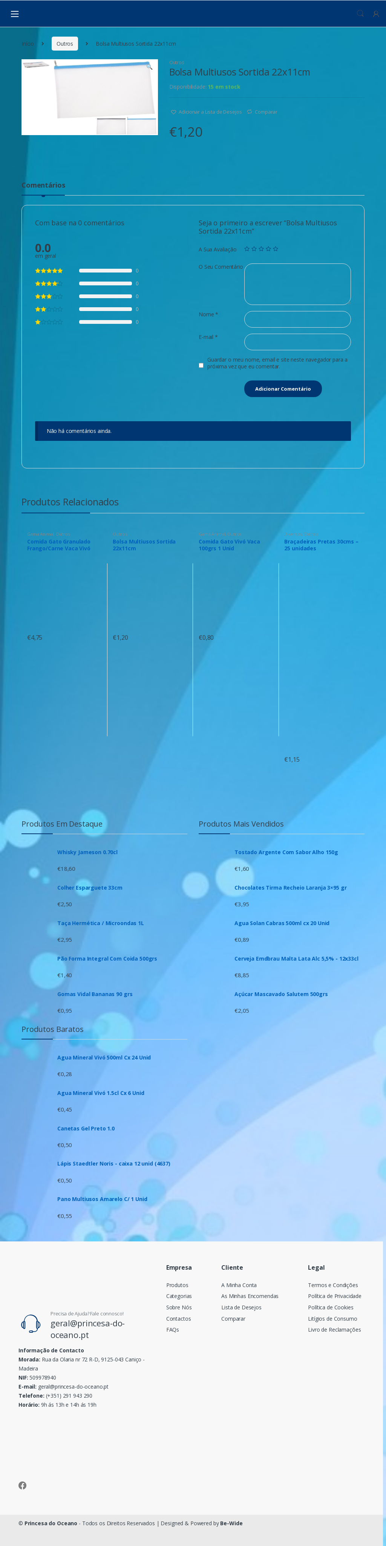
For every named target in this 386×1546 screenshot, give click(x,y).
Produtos (177, 1285)
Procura (360, 13)
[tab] (43, 188)
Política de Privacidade (334, 1296)
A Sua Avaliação (218, 249)
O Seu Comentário (221, 266)
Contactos (178, 1318)
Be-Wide (231, 1523)
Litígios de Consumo (332, 1318)
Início (27, 43)
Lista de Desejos (241, 1307)
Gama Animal (40, 534)
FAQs (172, 1329)
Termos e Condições (333, 1285)
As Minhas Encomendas (250, 1296)
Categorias (179, 1296)
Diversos (293, 534)
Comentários (43, 185)
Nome (208, 314)
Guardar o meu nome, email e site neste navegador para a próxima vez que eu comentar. (277, 363)
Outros (65, 43)
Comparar (266, 111)
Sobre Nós (179, 1307)
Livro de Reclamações (334, 1329)
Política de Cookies (330, 1307)
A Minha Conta (239, 1285)
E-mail (208, 337)
